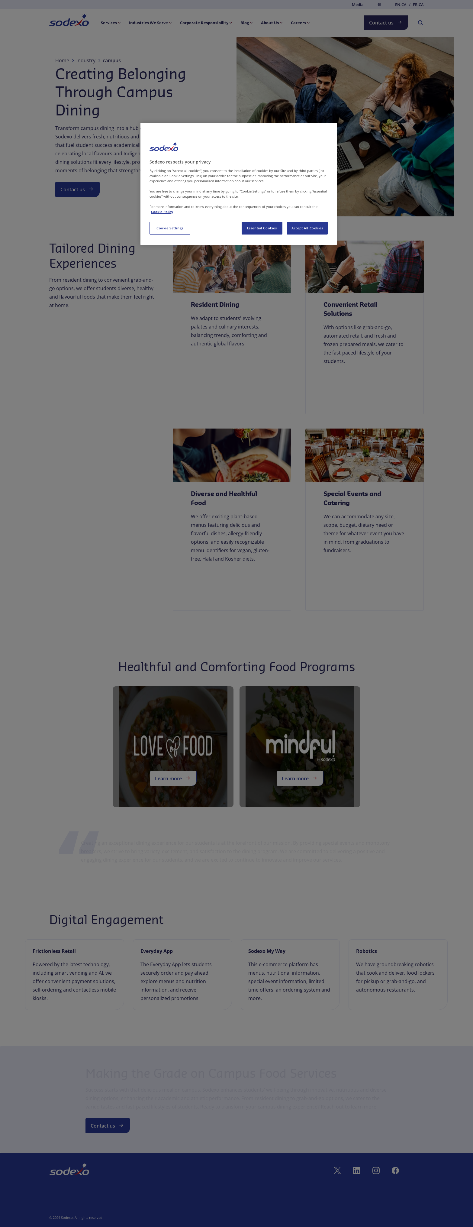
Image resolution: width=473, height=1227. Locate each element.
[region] (238, 184)
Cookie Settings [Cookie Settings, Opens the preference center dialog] (169, 228)
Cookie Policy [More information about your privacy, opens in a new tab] (162, 211)
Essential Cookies (262, 228)
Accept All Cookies (307, 228)
